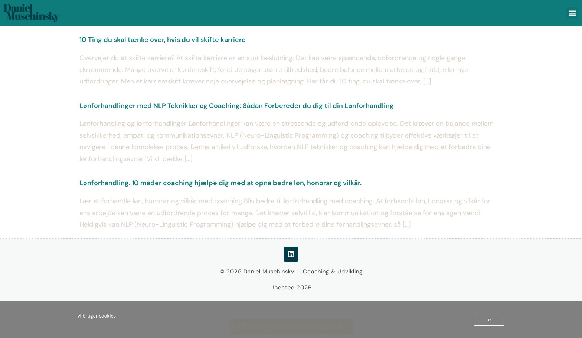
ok (489, 319)
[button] (572, 13)
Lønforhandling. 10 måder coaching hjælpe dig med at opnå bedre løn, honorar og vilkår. (220, 182)
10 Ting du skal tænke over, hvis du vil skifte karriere (162, 39)
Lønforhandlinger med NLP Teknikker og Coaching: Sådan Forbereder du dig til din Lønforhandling (236, 105)
